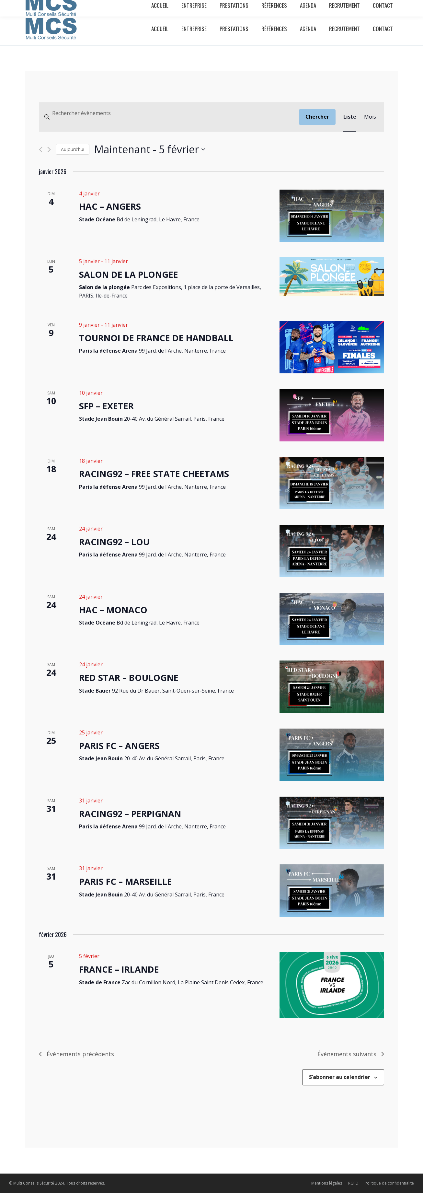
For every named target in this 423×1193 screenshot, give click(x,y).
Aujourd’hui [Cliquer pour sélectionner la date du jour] (72, 149)
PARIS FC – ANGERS (119, 746)
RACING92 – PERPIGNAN (130, 814)
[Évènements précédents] (40, 149)
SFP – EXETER (106, 406)
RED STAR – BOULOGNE (128, 678)
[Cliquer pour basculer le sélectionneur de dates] (149, 149)
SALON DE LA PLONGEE (128, 274)
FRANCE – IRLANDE (119, 969)
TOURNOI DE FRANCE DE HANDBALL (156, 338)
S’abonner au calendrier (339, 1077)
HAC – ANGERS (110, 206)
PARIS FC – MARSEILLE (125, 881)
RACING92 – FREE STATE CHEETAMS (154, 474)
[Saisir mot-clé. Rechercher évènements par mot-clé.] (169, 113)
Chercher (317, 116)
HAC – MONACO (113, 610)
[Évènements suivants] (49, 149)
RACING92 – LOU (114, 542)
